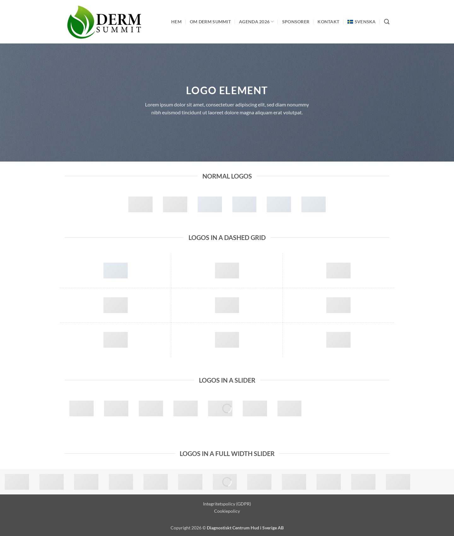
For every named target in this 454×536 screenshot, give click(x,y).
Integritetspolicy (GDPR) (227, 503)
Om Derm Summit (210, 21)
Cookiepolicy (227, 511)
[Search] (386, 21)
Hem (176, 21)
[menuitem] (361, 21)
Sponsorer (296, 21)
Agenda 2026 (256, 22)
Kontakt (328, 21)
